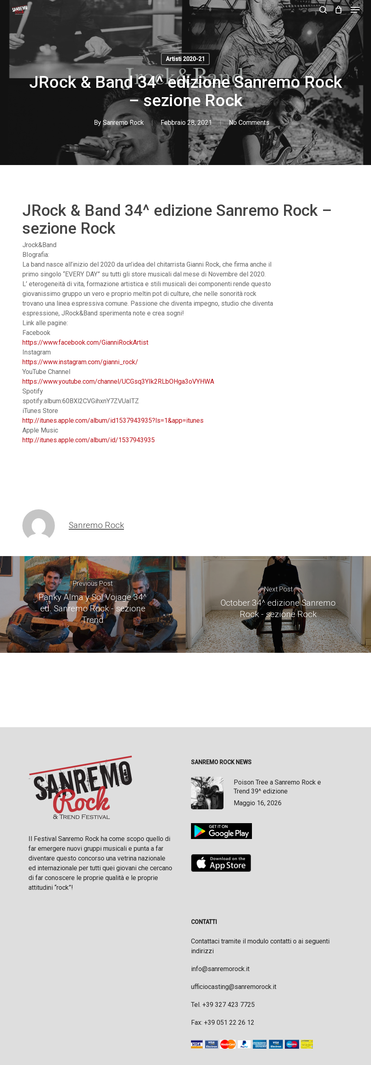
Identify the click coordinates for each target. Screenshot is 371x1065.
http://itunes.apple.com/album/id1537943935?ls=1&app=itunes (113, 420)
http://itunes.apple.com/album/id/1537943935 (88, 440)
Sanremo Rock (123, 122)
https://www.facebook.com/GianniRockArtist (85, 342)
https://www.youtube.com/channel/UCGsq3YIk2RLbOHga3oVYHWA (118, 381)
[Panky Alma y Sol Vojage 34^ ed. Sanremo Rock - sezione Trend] (93, 604)
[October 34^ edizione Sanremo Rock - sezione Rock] (278, 604)
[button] (355, 10)
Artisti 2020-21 (185, 59)
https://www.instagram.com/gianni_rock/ (80, 362)
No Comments (249, 122)
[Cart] (339, 10)
